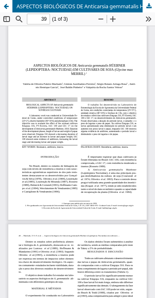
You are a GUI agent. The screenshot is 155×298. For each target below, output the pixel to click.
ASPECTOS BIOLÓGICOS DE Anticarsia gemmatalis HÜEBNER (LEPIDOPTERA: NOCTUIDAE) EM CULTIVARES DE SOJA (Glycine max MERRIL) (86, 6)
